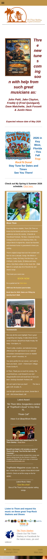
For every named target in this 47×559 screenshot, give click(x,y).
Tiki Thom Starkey (25, 530)
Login (40, 549)
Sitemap (16, 549)
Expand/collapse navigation (23, 3)
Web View (38, 552)
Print (7, 549)
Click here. (28, 186)
